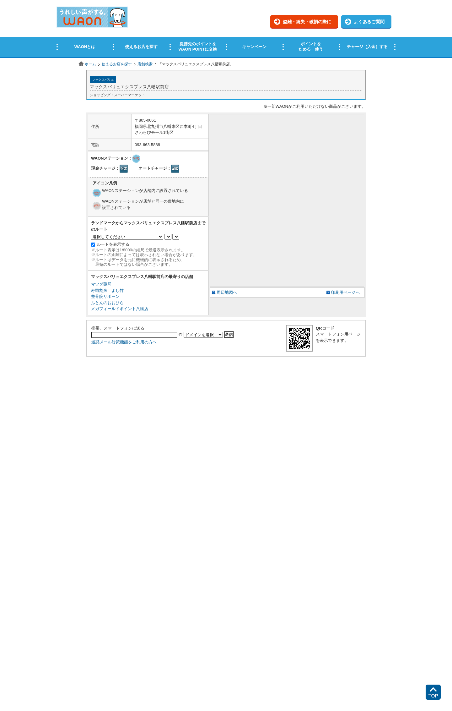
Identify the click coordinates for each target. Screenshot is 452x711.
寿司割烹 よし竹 (107, 290)
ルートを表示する (113, 244)
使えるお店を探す (117, 64)
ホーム (90, 64)
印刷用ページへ (345, 292)
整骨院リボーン (105, 296)
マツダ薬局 (101, 284)
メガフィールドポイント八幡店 (119, 308)
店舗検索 (145, 64)
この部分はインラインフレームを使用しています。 (226, 29)
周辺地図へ (227, 292)
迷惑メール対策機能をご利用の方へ (124, 342)
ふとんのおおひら (107, 302)
